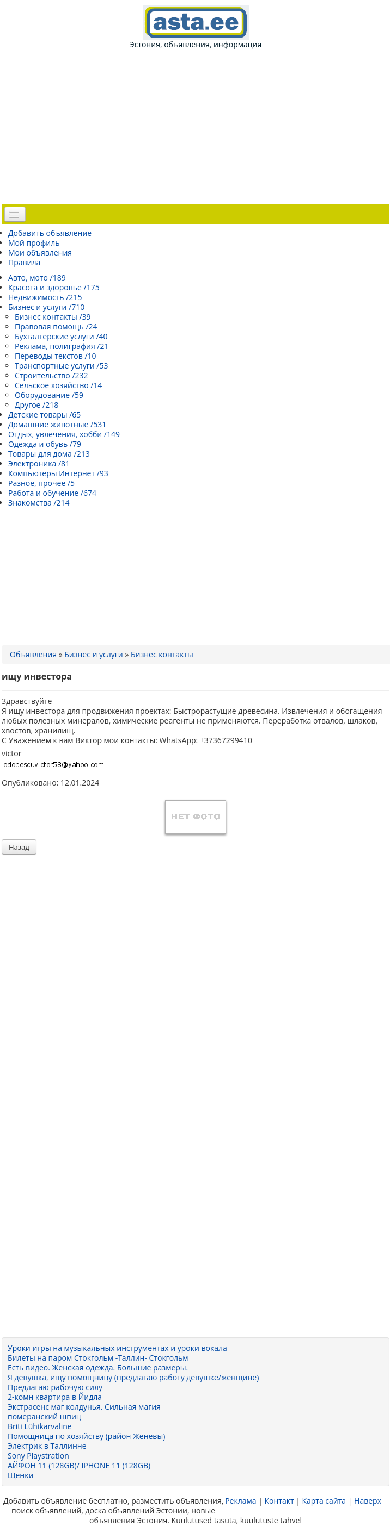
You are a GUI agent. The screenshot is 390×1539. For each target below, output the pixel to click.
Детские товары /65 (44, 414)
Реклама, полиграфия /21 (61, 346)
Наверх (367, 1501)
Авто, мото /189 (37, 277)
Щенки (20, 1475)
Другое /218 (36, 405)
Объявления (33, 654)
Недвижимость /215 (45, 297)
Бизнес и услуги (93, 654)
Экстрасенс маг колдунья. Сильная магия (84, 1406)
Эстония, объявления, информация (195, 27)
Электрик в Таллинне (47, 1446)
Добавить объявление (50, 233)
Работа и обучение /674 (52, 493)
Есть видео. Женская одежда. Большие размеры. (98, 1367)
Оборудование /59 (49, 395)
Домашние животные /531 (57, 424)
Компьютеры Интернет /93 (58, 473)
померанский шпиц (44, 1416)
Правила (24, 262)
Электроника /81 (39, 463)
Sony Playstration (38, 1455)
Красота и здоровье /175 (54, 287)
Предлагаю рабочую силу (55, 1387)
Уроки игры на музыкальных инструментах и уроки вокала (117, 1348)
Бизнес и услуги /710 (46, 307)
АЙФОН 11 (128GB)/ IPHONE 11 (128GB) (79, 1465)
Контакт (279, 1501)
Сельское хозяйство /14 (58, 385)
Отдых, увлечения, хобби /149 (64, 434)
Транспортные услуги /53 (61, 365)
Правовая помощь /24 (56, 326)
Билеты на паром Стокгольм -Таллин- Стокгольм (98, 1358)
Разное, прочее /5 (41, 483)
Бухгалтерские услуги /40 (61, 336)
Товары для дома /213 (49, 453)
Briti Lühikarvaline (40, 1426)
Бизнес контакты (162, 654)
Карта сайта (324, 1501)
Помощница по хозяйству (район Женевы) (86, 1436)
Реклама (240, 1501)
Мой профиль (33, 243)
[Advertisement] (200, 125)
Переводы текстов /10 (55, 356)
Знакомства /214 (39, 502)
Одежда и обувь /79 (44, 444)
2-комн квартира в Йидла (55, 1397)
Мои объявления (40, 252)
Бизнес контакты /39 (53, 316)
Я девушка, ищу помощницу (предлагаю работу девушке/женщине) (133, 1377)
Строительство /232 (51, 375)
